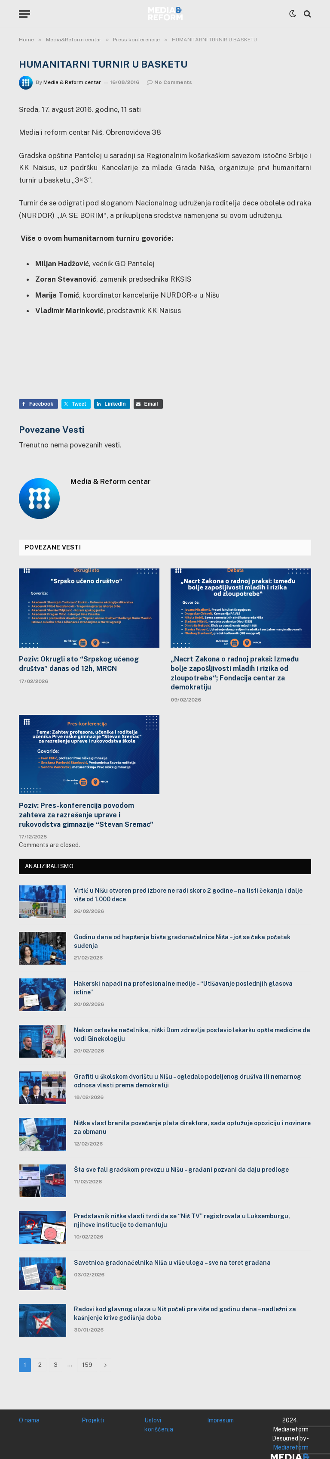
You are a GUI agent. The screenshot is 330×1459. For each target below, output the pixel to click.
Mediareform (291, 1447)
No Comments (169, 82)
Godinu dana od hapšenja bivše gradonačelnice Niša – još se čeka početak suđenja (182, 941)
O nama (29, 1420)
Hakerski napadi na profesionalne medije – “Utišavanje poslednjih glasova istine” (183, 988)
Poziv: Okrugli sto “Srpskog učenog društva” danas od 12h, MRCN (79, 664)
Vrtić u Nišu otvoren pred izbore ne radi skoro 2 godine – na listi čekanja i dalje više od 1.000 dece (188, 895)
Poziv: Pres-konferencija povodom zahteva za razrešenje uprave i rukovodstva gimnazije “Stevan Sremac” (86, 815)
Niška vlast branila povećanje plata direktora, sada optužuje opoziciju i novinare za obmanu (192, 1127)
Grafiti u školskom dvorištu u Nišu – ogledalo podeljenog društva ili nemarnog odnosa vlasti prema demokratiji (187, 1081)
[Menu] (24, 14)
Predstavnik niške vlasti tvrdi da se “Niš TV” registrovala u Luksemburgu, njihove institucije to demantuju (182, 1220)
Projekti (93, 1420)
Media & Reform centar (72, 82)
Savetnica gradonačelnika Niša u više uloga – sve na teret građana (172, 1262)
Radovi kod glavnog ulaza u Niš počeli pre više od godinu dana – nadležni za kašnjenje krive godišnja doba (185, 1313)
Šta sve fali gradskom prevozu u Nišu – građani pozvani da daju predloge (181, 1169)
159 (87, 1365)
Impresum (220, 1420)
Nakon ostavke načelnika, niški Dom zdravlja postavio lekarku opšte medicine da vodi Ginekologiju (192, 1034)
